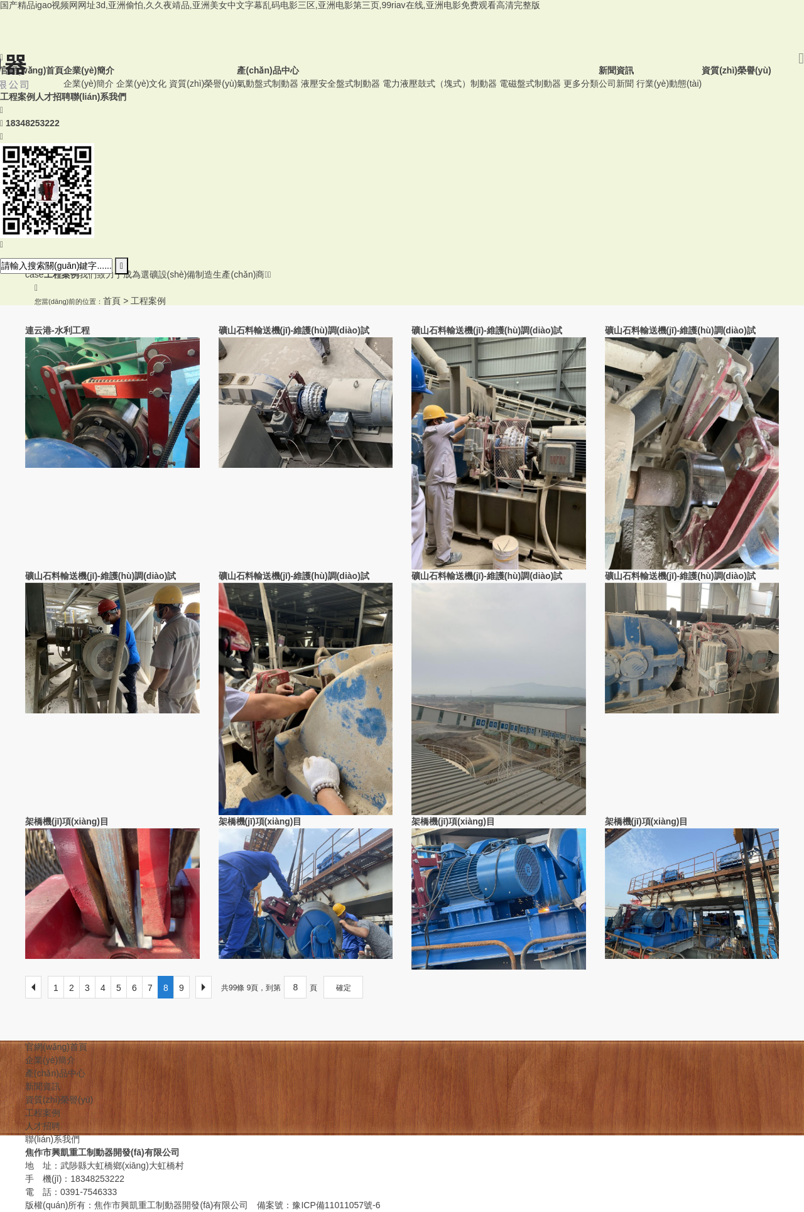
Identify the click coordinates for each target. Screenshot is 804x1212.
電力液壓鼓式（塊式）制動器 (440, 83)
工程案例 (148, 301)
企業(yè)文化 (141, 83)
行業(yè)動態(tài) (669, 83)
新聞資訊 (42, 1086)
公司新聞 (616, 83)
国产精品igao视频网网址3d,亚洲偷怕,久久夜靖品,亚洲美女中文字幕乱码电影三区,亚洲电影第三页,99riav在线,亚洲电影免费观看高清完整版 (270, 5)
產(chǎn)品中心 (55, 1073)
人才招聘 (42, 1126)
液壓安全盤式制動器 (340, 83)
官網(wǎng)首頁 (56, 1047)
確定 (343, 987)
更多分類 (581, 83)
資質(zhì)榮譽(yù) (203, 83)
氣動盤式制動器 (267, 83)
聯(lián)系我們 (52, 1139)
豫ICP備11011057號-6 (336, 1205)
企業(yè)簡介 (88, 83)
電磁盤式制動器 (530, 83)
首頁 (112, 301)
